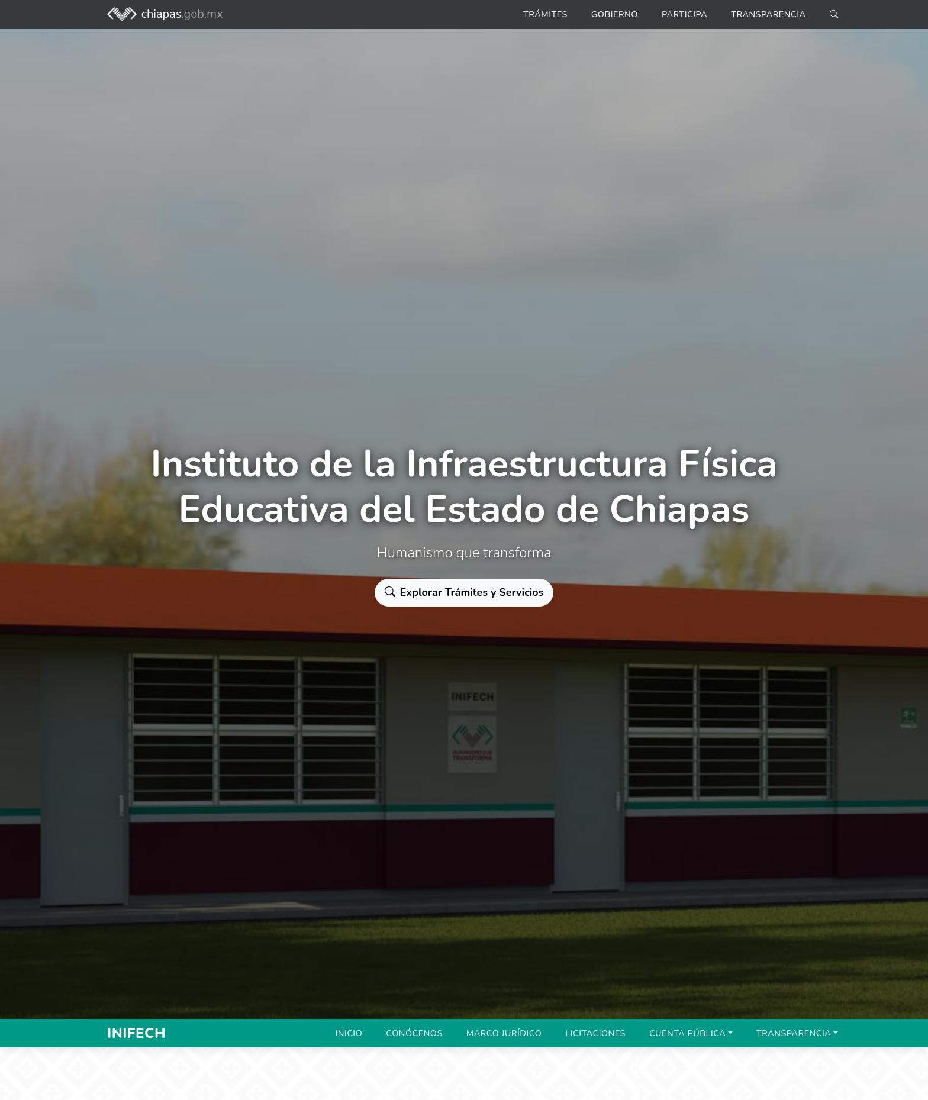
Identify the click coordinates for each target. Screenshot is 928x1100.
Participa (684, 14)
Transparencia (768, 14)
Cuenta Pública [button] (687, 1033)
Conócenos (414, 1033)
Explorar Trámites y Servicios (464, 592)
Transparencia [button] (793, 1033)
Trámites (545, 14)
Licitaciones (595, 1033)
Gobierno (614, 14)
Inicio (348, 1033)
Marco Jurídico (504, 1033)
